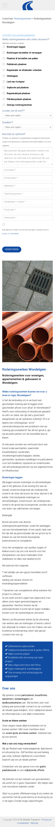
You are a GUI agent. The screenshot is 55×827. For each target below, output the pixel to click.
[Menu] (4, 5)
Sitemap (34, 823)
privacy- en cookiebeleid (10, 234)
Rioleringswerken (23, 18)
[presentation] (24, 241)
